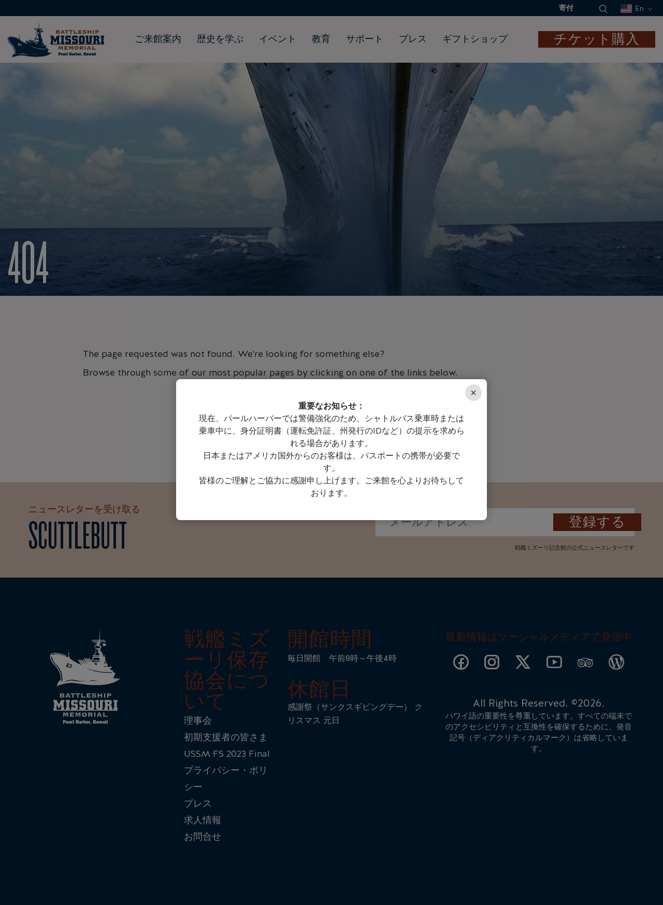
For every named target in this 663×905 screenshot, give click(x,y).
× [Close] (473, 392)
